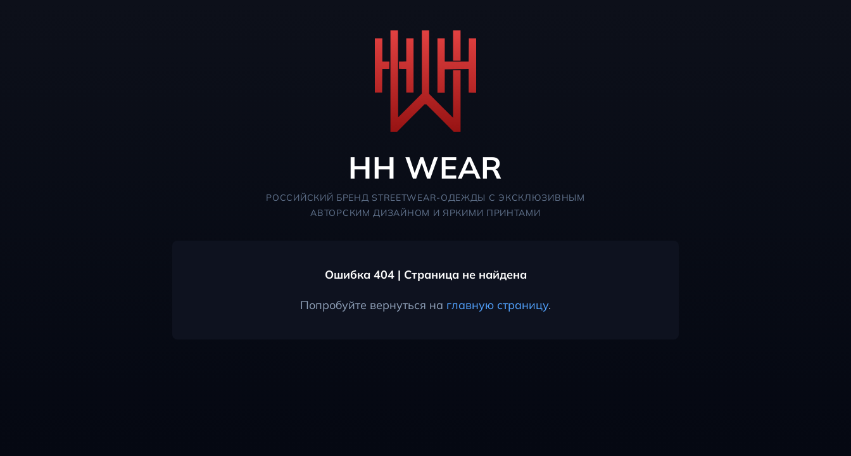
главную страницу (497, 305)
